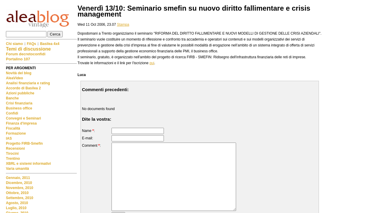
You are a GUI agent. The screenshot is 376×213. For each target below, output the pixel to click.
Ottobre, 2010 (17, 193)
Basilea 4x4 (49, 44)
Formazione (16, 133)
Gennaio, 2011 (18, 178)
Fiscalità (13, 128)
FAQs (31, 44)
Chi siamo (15, 44)
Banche (12, 98)
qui (151, 63)
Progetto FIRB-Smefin (24, 143)
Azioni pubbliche (20, 93)
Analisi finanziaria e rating (28, 83)
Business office (19, 108)
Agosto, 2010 (17, 203)
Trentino (13, 158)
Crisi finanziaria (19, 103)
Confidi (12, 113)
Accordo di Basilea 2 (23, 88)
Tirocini (12, 153)
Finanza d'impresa (21, 123)
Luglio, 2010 (16, 208)
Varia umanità (17, 169)
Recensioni (15, 148)
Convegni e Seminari (23, 118)
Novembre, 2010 (19, 188)
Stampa (123, 24)
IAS (9, 138)
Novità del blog (18, 73)
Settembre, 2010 (19, 198)
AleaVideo (14, 78)
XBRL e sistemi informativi (28, 164)
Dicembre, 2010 (19, 183)
